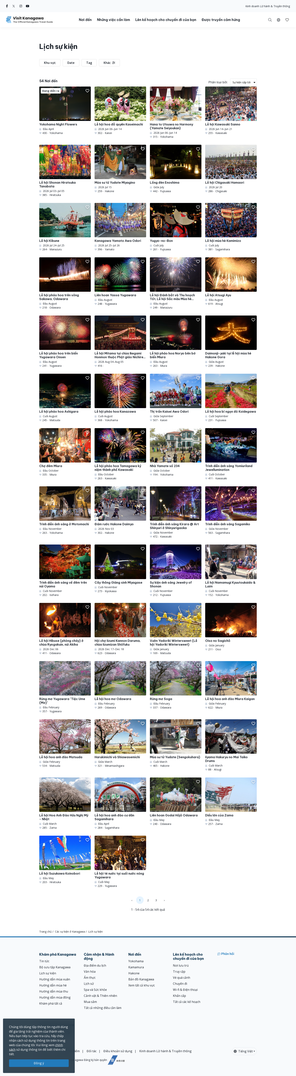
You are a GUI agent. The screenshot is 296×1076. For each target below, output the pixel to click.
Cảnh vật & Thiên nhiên (100, 996)
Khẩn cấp (179, 996)
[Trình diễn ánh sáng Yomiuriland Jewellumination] (231, 454)
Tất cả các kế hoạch (186, 1002)
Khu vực (50, 63)
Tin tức (44, 961)
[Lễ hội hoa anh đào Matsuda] (65, 743)
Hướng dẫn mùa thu (53, 991)
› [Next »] (164, 900)
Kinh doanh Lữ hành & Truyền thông (267, 6)
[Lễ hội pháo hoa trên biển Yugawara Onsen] (65, 342)
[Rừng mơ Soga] (175, 685)
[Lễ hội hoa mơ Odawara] (120, 685)
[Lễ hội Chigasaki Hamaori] (231, 169)
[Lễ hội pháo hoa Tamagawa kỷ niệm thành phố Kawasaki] (120, 454)
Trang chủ (45, 931)
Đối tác (91, 1051)
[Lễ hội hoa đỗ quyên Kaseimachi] (120, 111)
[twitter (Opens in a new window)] (14, 6)
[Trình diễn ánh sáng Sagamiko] (231, 510)
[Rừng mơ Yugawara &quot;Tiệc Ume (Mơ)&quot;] (65, 687)
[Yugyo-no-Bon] (175, 227)
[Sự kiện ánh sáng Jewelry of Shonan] (175, 571)
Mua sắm (90, 1002)
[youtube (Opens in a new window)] (27, 6)
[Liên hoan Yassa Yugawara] (120, 281)
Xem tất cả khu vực (141, 985)
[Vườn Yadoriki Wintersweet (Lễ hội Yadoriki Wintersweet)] (175, 629)
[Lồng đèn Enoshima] (175, 169)
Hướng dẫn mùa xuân (54, 979)
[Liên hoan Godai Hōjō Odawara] (175, 801)
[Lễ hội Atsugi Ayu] (231, 281)
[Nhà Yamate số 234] (175, 452)
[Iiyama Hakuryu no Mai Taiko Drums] (231, 745)
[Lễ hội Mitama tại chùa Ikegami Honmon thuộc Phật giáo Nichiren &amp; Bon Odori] (120, 342)
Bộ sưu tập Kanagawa (54, 967)
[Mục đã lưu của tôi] (287, 19)
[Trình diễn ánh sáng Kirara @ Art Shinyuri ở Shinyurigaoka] (175, 512)
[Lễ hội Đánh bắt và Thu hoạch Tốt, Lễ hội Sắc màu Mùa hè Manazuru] (175, 283)
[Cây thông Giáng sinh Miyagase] (120, 569)
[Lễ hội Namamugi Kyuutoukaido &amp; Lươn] (231, 571)
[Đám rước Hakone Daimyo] (120, 510)
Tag (89, 63)
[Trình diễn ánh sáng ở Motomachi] (65, 510)
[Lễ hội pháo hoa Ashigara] (65, 398)
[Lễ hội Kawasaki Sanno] (231, 111)
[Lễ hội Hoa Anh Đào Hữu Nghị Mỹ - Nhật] (65, 803)
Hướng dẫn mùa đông (55, 997)
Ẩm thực (90, 977)
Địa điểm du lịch (95, 965)
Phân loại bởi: (217, 82)
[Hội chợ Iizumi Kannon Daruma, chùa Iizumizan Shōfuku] (120, 629)
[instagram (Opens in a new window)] (20, 6)
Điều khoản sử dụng (117, 1051)
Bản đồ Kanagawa (141, 979)
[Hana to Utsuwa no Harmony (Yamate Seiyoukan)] (175, 113)
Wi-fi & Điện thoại (185, 990)
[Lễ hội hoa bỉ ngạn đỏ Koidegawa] (231, 398)
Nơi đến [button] (85, 20)
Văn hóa (90, 971)
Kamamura (136, 967)
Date (71, 63)
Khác (109, 63)
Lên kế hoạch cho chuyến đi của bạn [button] (165, 20)
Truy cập (179, 971)
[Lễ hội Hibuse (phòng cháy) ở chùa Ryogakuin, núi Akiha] (65, 629)
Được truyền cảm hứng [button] (221, 20)
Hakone (134, 973)
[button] (278, 19)
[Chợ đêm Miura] (65, 452)
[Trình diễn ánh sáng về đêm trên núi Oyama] (65, 571)
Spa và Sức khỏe (95, 990)
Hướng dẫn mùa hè (53, 985)
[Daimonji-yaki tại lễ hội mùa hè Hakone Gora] (231, 342)
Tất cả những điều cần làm (102, 1008)
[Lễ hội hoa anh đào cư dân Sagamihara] (120, 803)
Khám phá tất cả (50, 1003)
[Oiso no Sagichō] (231, 627)
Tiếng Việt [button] (243, 1051)
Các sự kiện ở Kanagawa (70, 931)
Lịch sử (89, 984)
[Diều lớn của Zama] (231, 801)
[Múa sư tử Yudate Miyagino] (120, 169)
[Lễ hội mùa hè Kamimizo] (231, 227)
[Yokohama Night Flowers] (65, 111)
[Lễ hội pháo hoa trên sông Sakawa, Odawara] (65, 283)
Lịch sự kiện (47, 973)
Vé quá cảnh (181, 977)
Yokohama (135, 961)
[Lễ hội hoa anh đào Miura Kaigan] (231, 685)
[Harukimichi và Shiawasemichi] (120, 743)
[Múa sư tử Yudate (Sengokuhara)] (175, 743)
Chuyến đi (180, 984)
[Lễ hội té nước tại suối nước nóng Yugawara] (120, 862)
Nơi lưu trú (181, 965)
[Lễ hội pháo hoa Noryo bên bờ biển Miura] (175, 342)
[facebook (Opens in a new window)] (7, 6)
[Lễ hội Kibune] (65, 227)
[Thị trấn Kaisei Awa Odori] (175, 398)
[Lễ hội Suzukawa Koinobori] (65, 860)
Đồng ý (39, 1063)
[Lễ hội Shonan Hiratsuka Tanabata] (65, 171)
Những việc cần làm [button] (113, 20)
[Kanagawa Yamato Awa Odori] (120, 227)
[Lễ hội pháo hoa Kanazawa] (120, 398)
